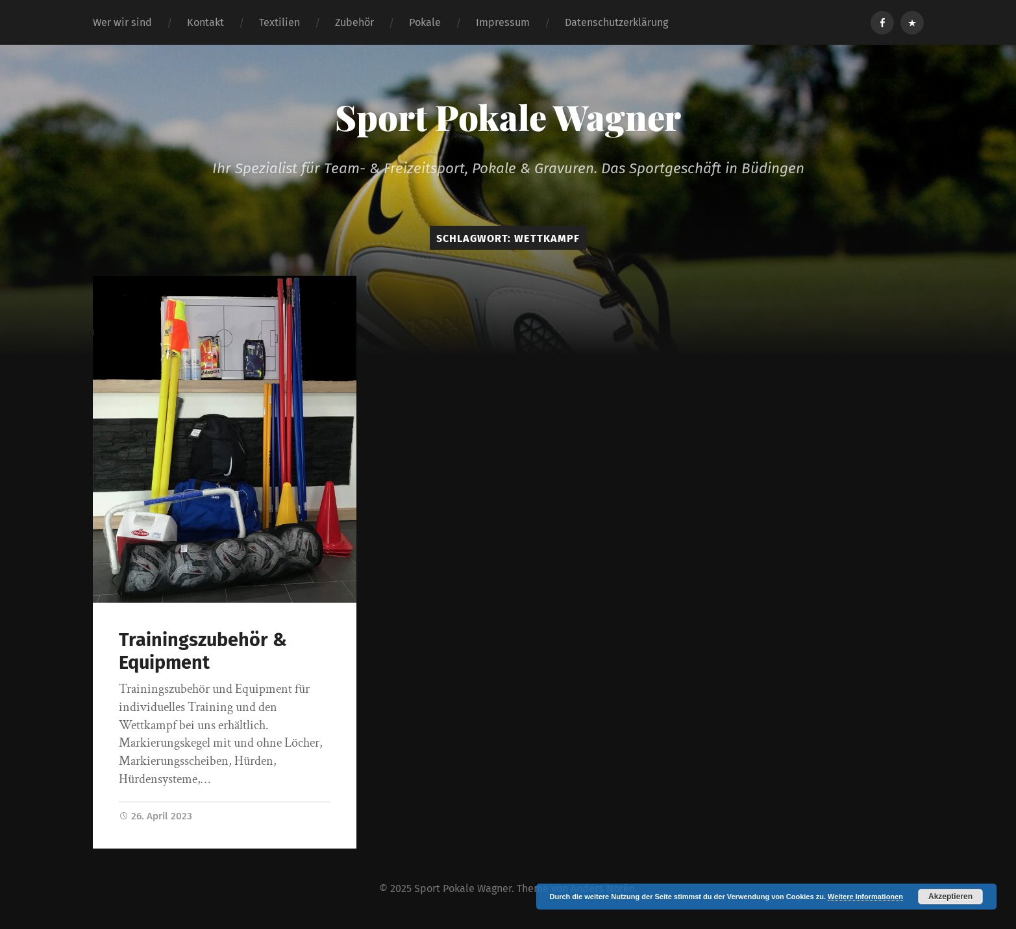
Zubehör (354, 22)
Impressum (503, 22)
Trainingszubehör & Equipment (203, 651)
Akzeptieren (950, 896)
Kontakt (205, 22)
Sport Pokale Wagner (508, 116)
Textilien (279, 22)
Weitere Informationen (865, 896)
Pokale (425, 22)
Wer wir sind (122, 22)
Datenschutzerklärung (616, 22)
